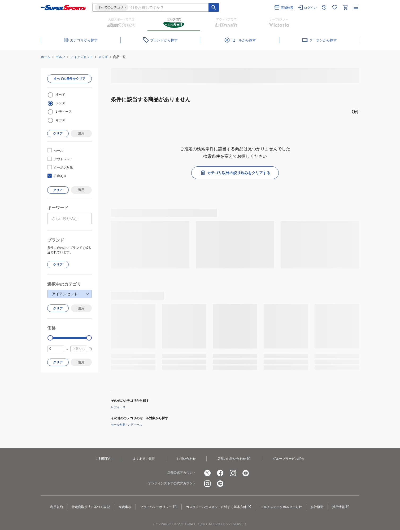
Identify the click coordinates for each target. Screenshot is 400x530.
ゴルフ (60, 57)
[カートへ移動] (345, 7)
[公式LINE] (220, 483)
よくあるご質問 (144, 459)
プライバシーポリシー (158, 507)
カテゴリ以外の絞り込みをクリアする (235, 173)
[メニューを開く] (356, 7)
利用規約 (56, 507)
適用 (81, 133)
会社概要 (317, 507)
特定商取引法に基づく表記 (91, 507)
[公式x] (207, 473)
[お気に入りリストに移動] (335, 7)
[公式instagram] (233, 473)
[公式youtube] (245, 473)
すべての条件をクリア (69, 79)
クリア (58, 133)
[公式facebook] (220, 473)
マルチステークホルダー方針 (281, 507)
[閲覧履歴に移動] (324, 7)
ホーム (45, 57)
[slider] (50, 338)
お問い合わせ (186, 459)
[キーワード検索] (213, 7)
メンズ (103, 57)
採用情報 (341, 507)
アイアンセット (82, 57)
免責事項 (125, 507)
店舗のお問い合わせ (234, 458)
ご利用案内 (103, 459)
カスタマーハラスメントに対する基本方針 (219, 507)
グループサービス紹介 (289, 459)
